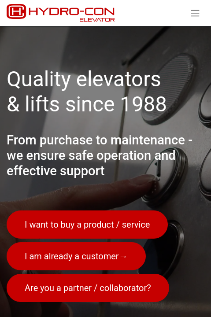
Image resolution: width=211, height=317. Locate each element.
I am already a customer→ (76, 256)
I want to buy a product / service (87, 224)
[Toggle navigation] (195, 13)
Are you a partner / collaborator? (88, 288)
